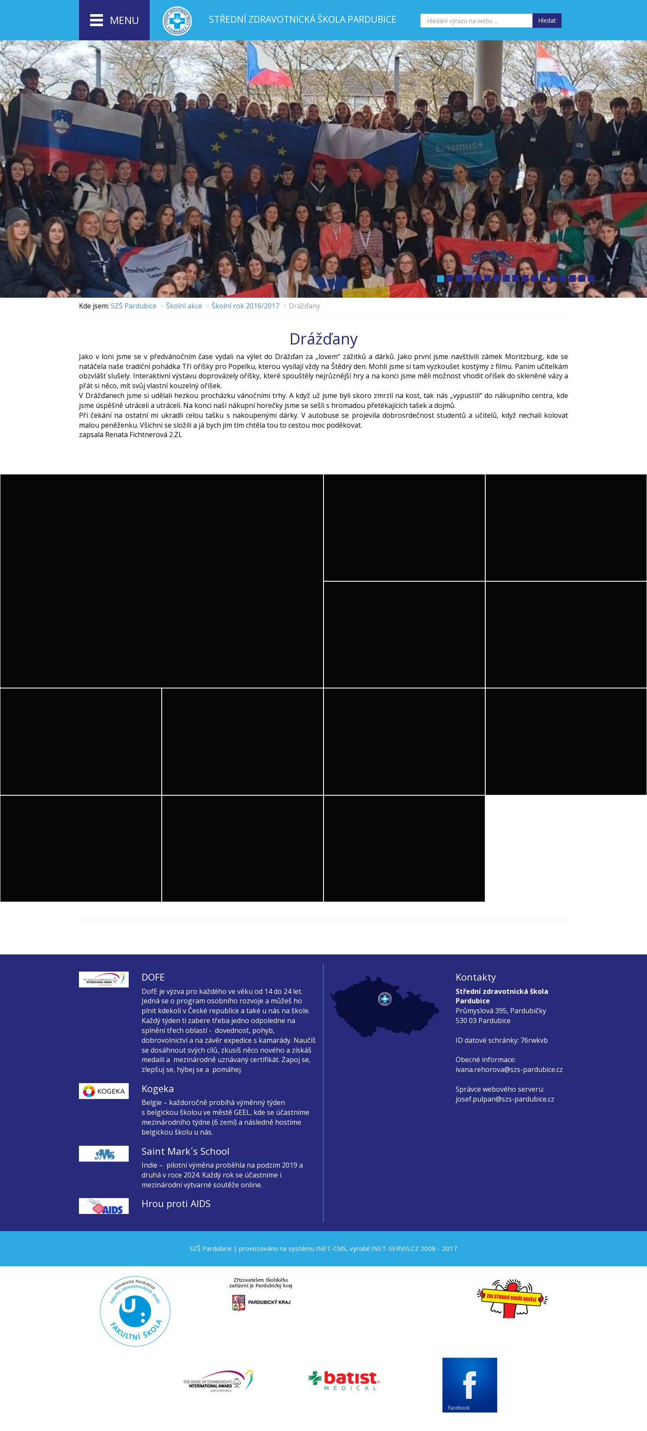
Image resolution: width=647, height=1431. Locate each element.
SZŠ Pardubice (134, 306)
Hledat (547, 20)
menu (114, 20)
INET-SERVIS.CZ (395, 1248)
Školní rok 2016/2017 (245, 306)
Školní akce (184, 306)
